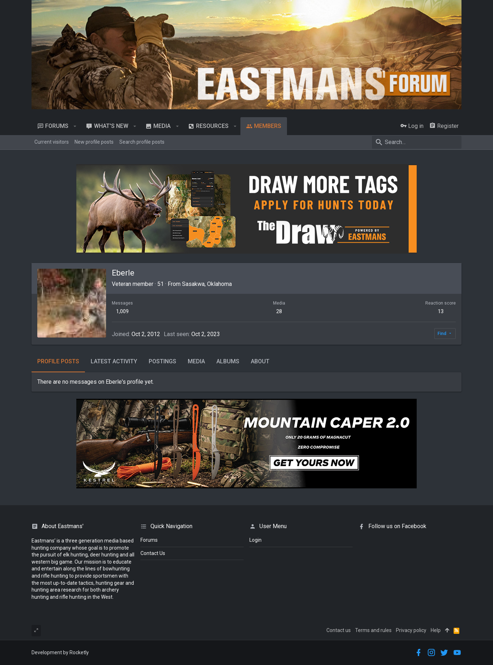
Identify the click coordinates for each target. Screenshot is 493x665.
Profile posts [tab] (58, 361)
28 (279, 311)
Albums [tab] (227, 361)
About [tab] (260, 361)
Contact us (338, 630)
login (255, 540)
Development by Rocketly (60, 652)
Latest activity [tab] (114, 361)
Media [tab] (196, 361)
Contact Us (152, 553)
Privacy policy (411, 630)
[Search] (416, 142)
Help (436, 630)
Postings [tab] (162, 361)
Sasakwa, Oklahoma (207, 284)
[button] (75, 126)
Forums (149, 540)
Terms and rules (373, 630)
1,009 (122, 311)
